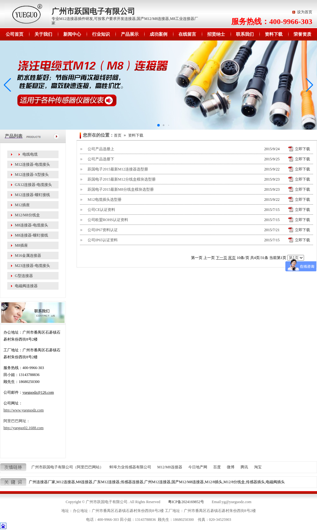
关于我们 (43, 34)
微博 (230, 467)
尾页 (232, 258)
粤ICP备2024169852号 (186, 502)
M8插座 (21, 245)
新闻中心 (72, 34)
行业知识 (101, 34)
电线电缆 (30, 154)
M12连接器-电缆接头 (32, 164)
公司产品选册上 (101, 149)
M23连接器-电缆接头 (32, 265)
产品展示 (130, 34)
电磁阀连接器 (26, 286)
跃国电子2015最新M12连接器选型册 (118, 169)
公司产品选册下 (101, 159)
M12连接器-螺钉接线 (32, 195)
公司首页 (14, 34)
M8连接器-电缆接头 (31, 225)
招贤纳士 (216, 34)
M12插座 (22, 205)
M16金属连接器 (28, 255)
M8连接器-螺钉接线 (31, 235)
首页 (117, 135)
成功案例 (158, 34)
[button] (309, 85)
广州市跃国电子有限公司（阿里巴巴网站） (67, 467)
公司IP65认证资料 (103, 240)
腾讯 (244, 467)
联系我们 (245, 34)
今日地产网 (197, 467)
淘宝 (258, 467)
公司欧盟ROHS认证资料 (108, 220)
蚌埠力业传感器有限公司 (130, 467)
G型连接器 (24, 276)
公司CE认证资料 (101, 209)
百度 (217, 467)
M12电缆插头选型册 (104, 199)
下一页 (221, 258)
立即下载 (302, 149)
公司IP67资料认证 (103, 230)
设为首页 (304, 12)
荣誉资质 (302, 34)
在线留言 (187, 34)
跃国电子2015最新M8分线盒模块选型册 (121, 189)
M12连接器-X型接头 (32, 174)
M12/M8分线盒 (27, 215)
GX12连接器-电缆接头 (33, 184)
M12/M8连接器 (169, 467)
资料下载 (274, 34)
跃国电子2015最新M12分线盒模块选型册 (122, 179)
